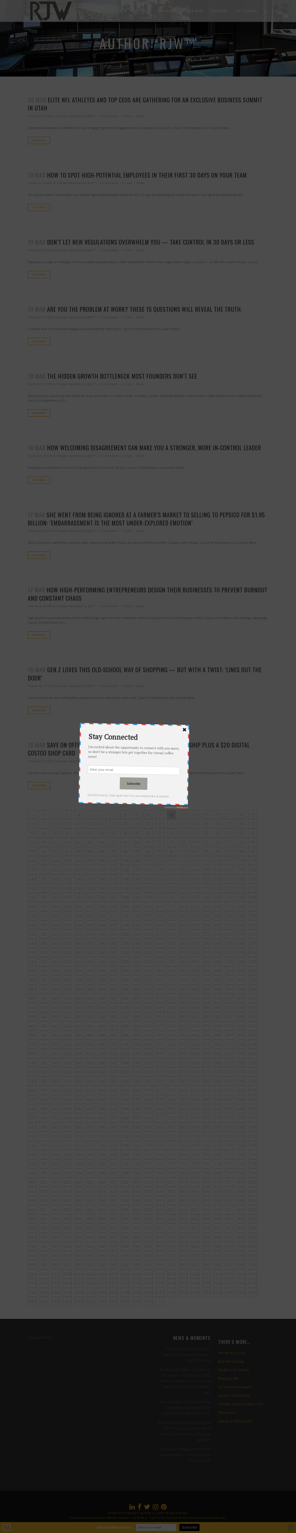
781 (44, 1173)
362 (55, 980)
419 (252, 998)
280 (32, 943)
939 (252, 1237)
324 (78, 961)
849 (136, 1200)
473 (183, 1026)
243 (67, 925)
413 (183, 998)
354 (194, 970)
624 (78, 1099)
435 (206, 1007)
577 (229, 1071)
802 (55, 1182)
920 (32, 1237)
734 (194, 1145)
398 (241, 989)
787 (113, 1173)
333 (183, 961)
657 (229, 1108)
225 (90, 915)
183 (67, 897)
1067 (113, 1301)
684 (78, 1127)
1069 (137, 1301)
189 (136, 897)
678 (241, 1117)
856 (218, 1200)
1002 (55, 1274)
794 (194, 1173)
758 (241, 1154)
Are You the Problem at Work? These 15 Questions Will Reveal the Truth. (144, 309)
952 (171, 1246)
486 (102, 1035)
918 (241, 1228)
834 (194, 1191)
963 (67, 1255)
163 (67, 888)
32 (171, 823)
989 (136, 1264)
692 (171, 1127)
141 (44, 879)
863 (67, 1209)
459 (252, 1016)
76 (218, 842)
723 (67, 1145)
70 (148, 842)
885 (90, 1219)
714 (194, 1136)
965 (90, 1255)
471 (160, 1026)
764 (78, 1163)
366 (102, 980)
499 (252, 1035)
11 (160, 814)
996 (218, 1264)
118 (241, 860)
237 (229, 915)
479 (252, 1026)
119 (252, 860)
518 (241, 1044)
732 (171, 1145)
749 (136, 1154)
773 (183, 1163)
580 (32, 1081)
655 (206, 1108)
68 (125, 842)
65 (90, 842)
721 (44, 1145)
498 (241, 1035)
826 (102, 1191)
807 (113, 1182)
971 (160, 1255)
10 (148, 814)
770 (148, 1163)
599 (252, 1081)
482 (55, 1035)
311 (160, 952)
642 (55, 1108)
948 (125, 1246)
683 (67, 1127)
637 (229, 1099)
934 (194, 1237)
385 (90, 989)
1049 (137, 1292)
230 (148, 915)
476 (218, 1026)
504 (78, 1044)
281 (44, 943)
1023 (67, 1283)
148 (125, 879)
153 (183, 879)
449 (136, 1016)
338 (241, 961)
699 (252, 1127)
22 (55, 823)
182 (55, 897)
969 (136, 1255)
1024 (79, 1283)
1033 (183, 1283)
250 (148, 925)
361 (44, 980)
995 (206, 1264)
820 (32, 1191)
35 (206, 823)
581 (44, 1081)
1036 (218, 1283)
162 (55, 888)
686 (102, 1127)
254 (194, 925)
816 (218, 1182)
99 (252, 851)
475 (206, 1026)
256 (218, 925)
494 (194, 1035)
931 (160, 1237)
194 (194, 897)
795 (206, 1173)
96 (218, 851)
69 (137, 842)
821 (44, 1191)
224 (78, 915)
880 (32, 1219)
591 (160, 1081)
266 (102, 934)
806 (102, 1182)
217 (229, 906)
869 (136, 1209)
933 (183, 1237)
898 (241, 1219)
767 (113, 1163)
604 (78, 1090)
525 (90, 1053)
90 (148, 851)
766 (102, 1163)
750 (148, 1154)
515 (206, 1044)
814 (194, 1182)
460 (32, 1026)
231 (160, 915)
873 (183, 1209)
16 (218, 814)
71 (160, 842)
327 (113, 961)
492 (171, 1035)
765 (90, 1163)
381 (44, 989)
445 (90, 1016)
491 (160, 1035)
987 (113, 1264)
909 (136, 1228)
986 (102, 1264)
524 (78, 1053)
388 (125, 989)
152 (171, 879)
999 (252, 1264)
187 (113, 897)
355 (206, 970)
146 (102, 879)
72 (171, 842)
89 (137, 851)
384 (78, 989)
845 (90, 1200)
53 (183, 833)
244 (78, 925)
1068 (125, 1301)
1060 (32, 1301)
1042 (55, 1292)
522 (55, 1053)
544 (78, 1062)
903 (67, 1228)
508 (125, 1044)
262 (55, 934)
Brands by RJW (228, 1378)
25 (90, 823)
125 (90, 869)
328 (125, 961)
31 (160, 823)
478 (241, 1026)
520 (32, 1053)
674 (194, 1117)
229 (136, 915)
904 (78, 1228)
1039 (253, 1283)
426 (102, 1007)
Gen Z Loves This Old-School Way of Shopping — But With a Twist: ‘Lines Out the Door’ (145, 673)
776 (218, 1163)
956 (218, 1246)
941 (44, 1246)
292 (171, 943)
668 (125, 1117)
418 (241, 998)
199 (252, 897)
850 (148, 1200)
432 (171, 1007)
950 (148, 1246)
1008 (125, 1274)
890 (148, 1219)
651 (160, 1108)
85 (90, 851)
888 (125, 1219)
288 (125, 943)
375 (206, 980)
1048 (125, 1292)
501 (44, 1044)
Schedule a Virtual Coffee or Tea (240, 1404)
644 (78, 1108)
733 (183, 1145)
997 (229, 1264)
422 (55, 1007)
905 (90, 1228)
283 (67, 943)
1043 (67, 1292)
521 (44, 1053)
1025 (90, 1283)
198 (241, 897)
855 (206, 1200)
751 (160, 1154)
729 (136, 1145)
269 (136, 934)
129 (136, 869)
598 (241, 1081)
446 (102, 1016)
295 (206, 943)
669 (136, 1117)
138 (241, 869)
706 (102, 1136)
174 (194, 888)
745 (90, 1154)
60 (32, 842)
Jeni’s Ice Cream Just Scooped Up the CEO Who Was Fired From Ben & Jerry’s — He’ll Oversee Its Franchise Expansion (184, 1431)
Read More (39, 140)
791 (160, 1173)
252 (171, 925)
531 (160, 1053)
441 (44, 1016)
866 (102, 1209)
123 (67, 869)
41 (44, 833)
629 (136, 1099)
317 (229, 952)
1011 (160, 1274)
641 (44, 1108)
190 (148, 897)
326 (102, 961)
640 (32, 1108)
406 (102, 998)
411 (160, 998)
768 (125, 1163)
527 (113, 1053)
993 (183, 1264)
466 (102, 1026)
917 (229, 1228)
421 (44, 1007)
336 (218, 961)
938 (241, 1237)
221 (44, 915)
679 (252, 1117)
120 (32, 869)
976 (218, 1255)
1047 (113, 1292)
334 (194, 961)
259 (252, 925)
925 (90, 1237)
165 (90, 888)
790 (148, 1173)
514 (194, 1044)
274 (194, 934)
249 (136, 925)
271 (160, 934)
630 (148, 1099)
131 (160, 869)
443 (67, 1016)
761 (44, 1163)
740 (32, 1154)
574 (194, 1071)
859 (252, 1200)
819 (252, 1182)
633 (183, 1099)
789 (136, 1173)
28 (125, 823)
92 (171, 851)
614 (194, 1090)
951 (160, 1246)
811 (160, 1182)
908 (125, 1228)
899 (252, 1219)
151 (160, 879)
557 (229, 1062)
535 (206, 1053)
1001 (44, 1274)
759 (252, 1154)
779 (252, 1163)
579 (252, 1071)
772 (171, 1163)
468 (125, 1026)
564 (78, 1071)
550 (148, 1062)
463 (67, 1026)
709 (136, 1136)
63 (67, 842)
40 (32, 833)
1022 (55, 1283)
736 (218, 1145)
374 (194, 980)
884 (78, 1219)
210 (148, 906)
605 (90, 1090)
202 (55, 906)
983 (67, 1264)
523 (67, 1053)
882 (55, 1219)
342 (55, 970)
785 (90, 1173)
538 (241, 1053)
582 (55, 1081)
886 (102, 1219)
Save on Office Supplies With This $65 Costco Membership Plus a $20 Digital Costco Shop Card (139, 748)
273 (183, 934)
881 (44, 1219)
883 (67, 1219)
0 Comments (109, 116)
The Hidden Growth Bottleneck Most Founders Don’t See (122, 376)
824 (78, 1191)
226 (102, 915)
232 (171, 915)
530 (148, 1053)
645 (90, 1108)
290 (148, 943)
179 (252, 888)
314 (194, 952)
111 (160, 860)
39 (252, 823)
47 (113, 833)
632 (171, 1099)
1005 (90, 1274)
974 (194, 1255)
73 (183, 842)
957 (229, 1246)
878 (241, 1209)
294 (194, 943)
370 (148, 980)
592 (171, 1081)
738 (241, 1145)
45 (90, 833)
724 (78, 1145)
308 (125, 952)
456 (218, 1016)
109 (136, 860)
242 (55, 925)
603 (67, 1090)
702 (55, 1136)
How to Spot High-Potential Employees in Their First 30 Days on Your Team (147, 175)
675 (206, 1117)
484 (78, 1035)
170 (148, 888)
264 (78, 934)
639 (252, 1099)
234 (194, 915)
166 (102, 888)
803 (67, 1182)
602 (55, 1090)
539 (252, 1053)
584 (78, 1081)
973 (183, 1255)
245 (90, 925)
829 (136, 1191)
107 (113, 860)
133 (183, 869)
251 (160, 925)
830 (148, 1191)
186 (102, 897)
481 (44, 1035)
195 (206, 897)
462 (55, 1026)
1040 (32, 1292)
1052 (171, 1292)
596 (218, 1081)
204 (78, 906)
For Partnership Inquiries (235, 1387)
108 (125, 860)
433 (183, 1007)
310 (148, 952)
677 (229, 1117)
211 (160, 906)
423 (67, 1007)
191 (160, 897)
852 (171, 1200)
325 (90, 961)
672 (171, 1117)
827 (113, 1191)
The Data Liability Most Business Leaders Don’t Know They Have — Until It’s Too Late (186, 1354)
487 (113, 1035)
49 (137, 833)
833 (183, 1191)
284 (78, 943)
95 (206, 851)
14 (195, 814)
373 (183, 980)
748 (125, 1154)
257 (229, 925)
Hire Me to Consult (231, 1353)
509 (136, 1044)
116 (218, 860)
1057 (229, 1292)
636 (218, 1099)
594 (194, 1081)
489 (136, 1035)
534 (194, 1053)
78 (241, 842)
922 (55, 1237)
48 (125, 833)
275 (206, 934)
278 (241, 934)
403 (67, 998)
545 (90, 1062)
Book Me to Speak (231, 1361)
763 (67, 1163)
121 (44, 869)
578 (241, 1071)
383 (67, 989)
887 (113, 1219)
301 (44, 952)
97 (229, 851)
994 (194, 1264)
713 (183, 1136)
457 (229, 1016)
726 (102, 1145)
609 (136, 1090)
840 (32, 1200)
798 (241, 1173)
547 (113, 1062)
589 (136, 1081)
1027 (113, 1283)
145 (90, 879)
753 (183, 1154)
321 (44, 961)
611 (160, 1090)
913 (183, 1228)
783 (67, 1173)
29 (137, 823)
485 (90, 1035)
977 (229, 1255)
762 (55, 1163)
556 (218, 1062)
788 (125, 1173)
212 (171, 906)
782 (55, 1173)
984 (78, 1264)
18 (241, 814)
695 (206, 1127)
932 (171, 1237)
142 (55, 879)
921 (44, 1237)
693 (183, 1127)
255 (206, 925)
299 (252, 943)
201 (44, 906)
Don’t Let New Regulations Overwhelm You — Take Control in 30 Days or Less (150, 242)
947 (113, 1246)
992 (171, 1264)
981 (44, 1264)
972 (171, 1255)
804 (78, 1182)
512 (171, 1044)
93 (183, 851)
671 (160, 1117)
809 (136, 1182)
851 (160, 1200)
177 (229, 888)
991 (160, 1264)
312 (171, 952)
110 (148, 860)
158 (241, 879)
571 (160, 1071)
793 (183, 1173)
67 (113, 842)
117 (229, 860)
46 (102, 833)
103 (67, 860)
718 (241, 1136)
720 (32, 1145)
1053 (183, 1292)
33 (183, 823)
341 (44, 970)
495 (206, 1035)
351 (160, 970)
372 (171, 980)
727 (113, 1145)
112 (171, 860)
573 (183, 1071)
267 (113, 934)
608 (125, 1090)
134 (194, 869)
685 (90, 1127)
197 (229, 897)
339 (252, 961)
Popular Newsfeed (69, 116)
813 (183, 1182)
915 (206, 1228)
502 (55, 1044)
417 (229, 998)
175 (206, 888)
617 (229, 1090)
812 (171, 1182)
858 (241, 1200)
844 (78, 1200)
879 (252, 1209)
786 (102, 1173)
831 (160, 1191)
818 (241, 1182)
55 (206, 833)
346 (102, 970)
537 (229, 1053)
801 (44, 1182)
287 (113, 943)
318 (241, 952)
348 (125, 970)
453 (183, 1016)
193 (183, 897)
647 (113, 1108)
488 (125, 1035)
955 (206, 1246)
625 (90, 1099)
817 (229, 1182)
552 (171, 1062)
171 (160, 888)
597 (229, 1081)
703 (67, 1136)
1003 (67, 1274)
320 (32, 961)
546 (102, 1062)
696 (218, 1127)
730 (148, 1145)
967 (113, 1255)
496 (218, 1035)
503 (67, 1044)
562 (55, 1071)
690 (148, 1127)
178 (241, 888)
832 (171, 1191)
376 (218, 980)
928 (125, 1237)
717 (229, 1136)
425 (90, 1007)
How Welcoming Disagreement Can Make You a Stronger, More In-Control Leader (154, 447)
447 (113, 1016)
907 (113, 1228)
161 (44, 888)
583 (67, 1081)
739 (252, 1145)
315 (206, 952)
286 (102, 943)
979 (252, 1255)
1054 (195, 1292)
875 (206, 1209)
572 (171, 1071)
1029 (137, 1283)
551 (160, 1062)
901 (44, 1228)
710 (148, 1136)
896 (218, 1219)
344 (78, 970)
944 (78, 1246)
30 (148, 823)
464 (78, 1026)
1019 (253, 1274)
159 (252, 879)
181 (44, 897)
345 (90, 970)
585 (90, 1081)
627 (113, 1099)
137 (229, 869)
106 (102, 860)
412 (171, 998)
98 (241, 851)
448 (125, 1016)
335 (206, 961)
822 (55, 1191)
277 (229, 934)
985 (90, 1264)
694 (194, 1127)
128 (125, 869)
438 (241, 1007)
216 (218, 906)
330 (148, 961)
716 (218, 1136)
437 (229, 1007)
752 (171, 1154)
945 (90, 1246)
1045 (90, 1292)
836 (218, 1191)
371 (160, 980)
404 (78, 998)
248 (125, 925)
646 (102, 1108)
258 (241, 925)
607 (113, 1090)
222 (55, 915)
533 (183, 1053)
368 (125, 980)
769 (136, 1163)
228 (125, 915)
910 (148, 1228)
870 (148, 1209)
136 (218, 869)
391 (160, 989)
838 (241, 1191)
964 (78, 1255)
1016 (218, 1274)
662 (55, 1117)
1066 (102, 1301)
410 (148, 998)
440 (32, 1016)
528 (125, 1053)
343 (67, 970)
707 (113, 1136)
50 (148, 833)
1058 (241, 1292)
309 (136, 952)
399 (252, 989)
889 (136, 1219)
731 (160, 1145)
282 (55, 943)
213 (183, 906)
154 (194, 879)
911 (160, 1228)
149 (136, 879)
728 (125, 1145)
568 (125, 1071)
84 (79, 851)
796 (218, 1173)
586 (102, 1081)
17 (229, 814)
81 (44, 851)
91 (160, 851)
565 (90, 1071)
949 (136, 1246)
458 (241, 1016)
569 (136, 1071)
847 (113, 1200)
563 (67, 1071)
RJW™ (92, 116)
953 (183, 1246)
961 (44, 1255)
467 (113, 1026)
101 (44, 860)
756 (218, 1154)
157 (229, 879)
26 (102, 823)
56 (218, 833)
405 (90, 998)
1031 (160, 1283)
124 (78, 869)
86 (102, 851)
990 (148, 1264)
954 (194, 1246)
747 (113, 1154)
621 (44, 1099)
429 (136, 1007)
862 (55, 1209)
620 (32, 1099)
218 (241, 906)
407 (113, 998)
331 (160, 961)
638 (241, 1099)
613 (183, 1090)
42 (55, 833)
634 (194, 1099)
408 (125, 998)
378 (241, 980)
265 (90, 934)
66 (102, 842)
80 (32, 851)
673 (183, 1117)
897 (229, 1219)
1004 (79, 1274)
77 (229, 842)
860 (32, 1209)
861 (44, 1209)
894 (194, 1219)
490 (148, 1035)
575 (206, 1071)
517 (229, 1044)
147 (113, 879)
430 (148, 1007)
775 (206, 1163)
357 (229, 970)
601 (44, 1090)
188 (125, 897)
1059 (253, 1292)
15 (206, 814)
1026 (102, 1283)
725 (90, 1145)
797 (229, 1173)
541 (44, 1062)
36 (218, 823)
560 (32, 1071)
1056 (218, 1292)
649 (136, 1108)
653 (183, 1108)
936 (218, 1237)
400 (32, 998)
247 (113, 925)
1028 (125, 1283)
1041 (44, 1292)
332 (171, 961)
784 (78, 1173)
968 (125, 1255)
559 (252, 1062)
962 (55, 1255)
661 (44, 1117)
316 (218, 952)
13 (183, 814)
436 (218, 1007)
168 (125, 888)
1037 (229, 1283)
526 (102, 1053)
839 (252, 1191)
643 (67, 1108)
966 (102, 1255)
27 (113, 823)
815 (206, 1182)
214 (194, 906)
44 (79, 833)
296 (218, 943)
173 (183, 888)
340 (32, 970)
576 (218, 1071)
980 (32, 1264)
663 (67, 1117)
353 (183, 970)
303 (67, 952)
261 (44, 934)
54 (195, 833)
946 (102, 1246)
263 (67, 934)
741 (44, 1154)
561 (44, 1071)
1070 (148, 1301)
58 (241, 833)
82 (55, 851)
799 (252, 1173)
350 (148, 970)
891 (160, 1219)
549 (136, 1062)
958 (241, 1246)
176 (218, 888)
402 (55, 998)
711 (160, 1136)
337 (229, 961)
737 (229, 1145)
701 (44, 1136)
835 (206, 1191)
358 (241, 970)
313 (183, 952)
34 (195, 823)
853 (183, 1200)
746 (102, 1154)
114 (194, 860)
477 (229, 1026)
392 (171, 989)
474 (194, 1026)
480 (32, 1035)
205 (90, 906)
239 (252, 915)
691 (160, 1127)
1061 (44, 1301)
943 (67, 1246)
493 (183, 1035)
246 (102, 925)
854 (194, 1200)
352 (171, 970)
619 (252, 1090)
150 (148, 879)
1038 (241, 1283)
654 (194, 1108)
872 (171, 1209)
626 (102, 1099)
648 (125, 1108)
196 (218, 897)
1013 (183, 1274)
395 (206, 989)
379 (252, 980)
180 (32, 897)
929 (136, 1237)
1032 (171, 1283)
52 (171, 833)
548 (125, 1062)
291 (160, 943)
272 (171, 934)
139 (252, 869)
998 (241, 1264)
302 (55, 952)
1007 (113, 1274)
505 (90, 1044)
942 (55, 1246)
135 (206, 869)
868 (125, 1209)
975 (206, 1255)
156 (218, 879)
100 (32, 860)
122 (55, 869)
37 (229, 823)
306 (102, 952)
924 (78, 1237)
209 (136, 906)
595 (206, 1081)
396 (218, 989)
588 (125, 1081)
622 (55, 1099)
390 (148, 989)
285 (90, 943)
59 (252, 833)
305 (90, 952)
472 (171, 1026)
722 (55, 1145)
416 (218, 998)
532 (171, 1053)
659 (252, 1108)
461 (44, 1026)
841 (44, 1200)
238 (241, 915)
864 (78, 1209)
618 (241, 1090)
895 (206, 1219)
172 (171, 888)
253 (183, 925)
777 (229, 1163)
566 (102, 1071)
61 (44, 842)
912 (171, 1228)
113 (183, 860)
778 (241, 1163)
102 (55, 860)
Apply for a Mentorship (234, 1395)
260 (32, 934)
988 (125, 1264)
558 (241, 1062)
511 (160, 1044)
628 (125, 1099)
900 (32, 1228)
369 (136, 980)
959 (252, 1246)
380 (32, 989)
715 (206, 1136)
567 (113, 1071)
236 (218, 915)
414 (194, 998)
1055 (206, 1292)
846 (102, 1200)
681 (44, 1127)
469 (136, 1026)
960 (32, 1255)
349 (136, 970)
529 (136, 1053)
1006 (102, 1274)
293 (183, 943)
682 (55, 1127)
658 (241, 1108)
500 (32, 1044)
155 (206, 879)
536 (218, 1053)
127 (113, 869)
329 (136, 961)
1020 (32, 1283)
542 (55, 1062)
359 (252, 970)
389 (136, 989)
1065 (90, 1301)
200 (32, 906)
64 (79, 842)
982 (55, 1264)
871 (160, 1209)
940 (32, 1246)
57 (229, 833)
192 (171, 897)
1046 (102, 1292)
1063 (67, 1301)
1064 (79, 1301)
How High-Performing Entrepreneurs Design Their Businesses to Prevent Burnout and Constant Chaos (147, 593)
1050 (148, 1292)
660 (32, 1117)
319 (252, 952)
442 (55, 1016)
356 (218, 970)
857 (229, 1200)
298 (241, 943)
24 (79, 823)
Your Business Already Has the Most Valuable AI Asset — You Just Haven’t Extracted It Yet (184, 1455)
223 (67, 915)
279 (252, 934)
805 (90, 1182)
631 (160, 1099)
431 (160, 1007)
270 (148, 934)
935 (206, 1237)
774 (194, 1163)
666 (102, 1117)
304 (78, 952)
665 (90, 1117)
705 (90, 1136)
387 (113, 989)
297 (229, 943)
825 (90, 1191)
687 (113, 1127)
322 (55, 961)
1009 (137, 1274)
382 (55, 989)
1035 (206, 1283)
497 (229, 1035)
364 (78, 980)
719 (252, 1136)
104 (78, 860)
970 (148, 1255)
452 (171, 1016)
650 (148, 1108)
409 (136, 998)
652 (171, 1108)
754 (194, 1154)
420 (32, 1007)
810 (148, 1182)
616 (218, 1090)
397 (229, 989)
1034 (195, 1283)
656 (218, 1108)
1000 (32, 1274)
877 (229, 1209)
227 (113, 915)
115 (206, 860)
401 (44, 998)
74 (195, 842)
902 (55, 1228)
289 (136, 943)
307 (113, 952)
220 (32, 915)
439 (252, 1007)
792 (171, 1173)
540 (32, 1062)
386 (102, 989)
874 (194, 1209)
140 (32, 879)
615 (206, 1090)
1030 (148, 1283)
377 (229, 980)
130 (148, 869)
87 (113, 851)
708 (125, 1136)
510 (148, 1044)
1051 (160, 1292)
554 (194, 1062)
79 (252, 842)
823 (67, 1191)
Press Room (226, 1412)
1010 (148, 1274)
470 (148, 1026)
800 (32, 1182)
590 (148, 1081)
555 (206, 1062)
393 (183, 989)
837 (229, 1191)
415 (206, 998)
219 (252, 906)
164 (78, 888)
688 (125, 1127)
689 (136, 1127)
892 (171, 1219)
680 (32, 1127)
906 (102, 1228)
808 (125, 1182)
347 (113, 970)
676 (218, 1117)
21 (44, 823)
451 (160, 1016)
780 (32, 1173)
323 (67, 961)
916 (218, 1228)
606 (102, 1090)
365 (90, 980)
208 (125, 906)
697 (229, 1127)
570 (148, 1071)
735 (206, 1145)
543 (67, 1062)
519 (252, 1044)
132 (171, 869)
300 (32, 952)
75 (206, 842)
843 (67, 1200)
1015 (206, 1274)
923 (67, 1237)
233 (183, 915)
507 (113, 1044)
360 (32, 980)
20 (32, 823)
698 (241, 1127)
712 (171, 1136)
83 (67, 851)
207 (113, 906)
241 (44, 925)
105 (90, 860)
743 (67, 1154)
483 (67, 1035)
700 (32, 1136)
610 (148, 1090)
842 (55, 1200)
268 (125, 934)
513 (183, 1044)
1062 (55, 1301)
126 (102, 869)
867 (113, 1209)
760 (32, 1163)
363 (67, 980)
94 (195, 851)
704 (78, 1136)
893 (183, 1219)
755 (206, 1154)
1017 (229, 1274)
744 (78, 1154)
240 (32, 925)
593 (183, 1081)
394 (194, 989)
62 (55, 842)
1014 (195, 1274)
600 (32, 1090)
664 (78, 1117)
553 (183, 1062)
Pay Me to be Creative (233, 1370)
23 (67, 823)
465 (90, 1026)
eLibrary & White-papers (235, 1421)
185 (90, 897)
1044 (79, 1292)
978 (241, 1255)
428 (125, 1007)
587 (113, 1081)
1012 (171, 1274)
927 (113, 1237)
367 (113, 980)
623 (67, 1099)
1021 (44, 1283)
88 (125, 851)
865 (90, 1209)
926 (102, 1237)
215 (206, 906)
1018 (241, 1274)
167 (113, 888)
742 (55, 1154)
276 (218, 934)
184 (78, 897)
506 (102, 1044)
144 (78, 879)
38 (241, 823)
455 (206, 1016)
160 (32, 888)
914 (194, 1228)
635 (206, 1099)
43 (67, 833)
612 (171, 1090)
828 (125, 1191)
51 (160, 833)
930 (148, 1237)
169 (136, 888)
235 (206, 915)
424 (78, 1007)
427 (113, 1007)
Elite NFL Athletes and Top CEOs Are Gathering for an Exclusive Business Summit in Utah (145, 103)
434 (194, 1007)
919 (252, 1228)
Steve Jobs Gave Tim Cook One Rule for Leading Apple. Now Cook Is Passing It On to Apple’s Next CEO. (185, 1407)
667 (113, 1117)
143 (67, 879)
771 (160, 1163)
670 (148, 1117)
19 (252, 814)
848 (125, 1200)
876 (218, 1209)
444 (78, 1016)
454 (194, 1016)
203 (67, 906)
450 (148, 1016)
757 (229, 1154)
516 (218, 1044)
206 (102, 906)
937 (229, 1237)
